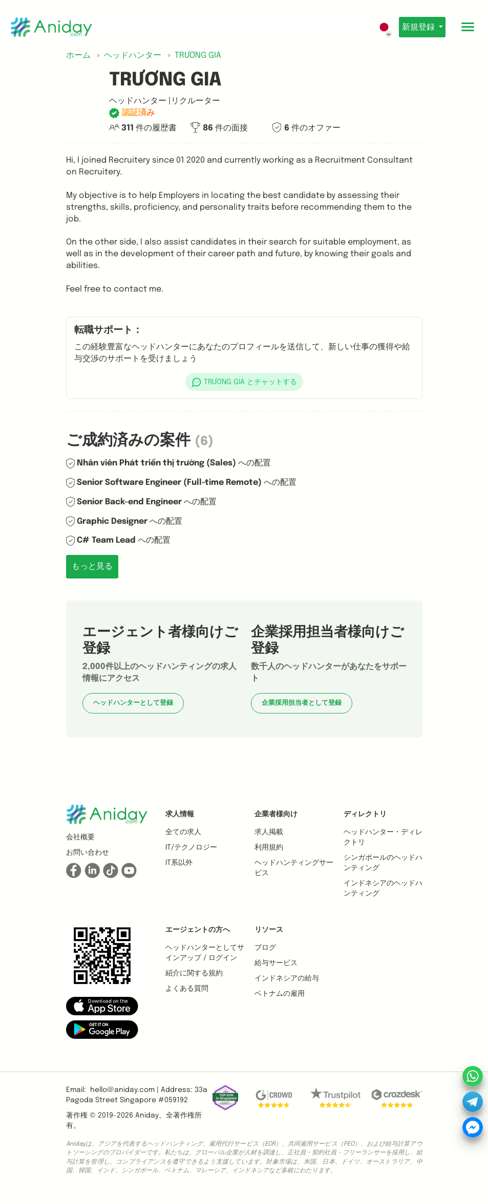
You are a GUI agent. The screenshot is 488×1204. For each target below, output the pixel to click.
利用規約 (268, 847)
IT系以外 (179, 862)
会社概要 (80, 837)
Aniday (147, 1115)
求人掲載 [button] (268, 832)
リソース (268, 929)
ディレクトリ (365, 814)
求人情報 (179, 814)
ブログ (265, 947)
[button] (244, 382)
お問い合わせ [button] (87, 852)
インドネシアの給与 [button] (286, 978)
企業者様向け (276, 814)
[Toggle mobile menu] (467, 27)
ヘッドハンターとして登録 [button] (133, 703)
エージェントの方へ (197, 929)
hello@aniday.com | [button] (124, 1090)
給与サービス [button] (276, 963)
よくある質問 (186, 988)
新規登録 (415, 27)
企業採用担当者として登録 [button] (302, 703)
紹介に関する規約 (194, 973)
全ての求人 (183, 832)
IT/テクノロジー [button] (191, 847)
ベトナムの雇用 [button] (279, 993)
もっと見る (92, 566)
